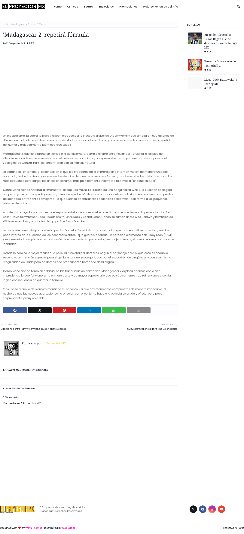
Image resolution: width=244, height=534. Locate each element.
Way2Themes (33, 528)
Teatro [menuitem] (88, 6)
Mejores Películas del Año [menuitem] (160, 6)
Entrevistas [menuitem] (106, 6)
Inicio (6, 24)
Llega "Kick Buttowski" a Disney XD (220, 82)
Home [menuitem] (57, 6)
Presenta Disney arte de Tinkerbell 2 (220, 63)
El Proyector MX (15, 43)
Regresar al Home (233, 527)
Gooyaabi (68, 528)
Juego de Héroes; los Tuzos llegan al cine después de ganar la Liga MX (220, 41)
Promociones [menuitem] (128, 6)
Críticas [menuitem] (72, 6)
